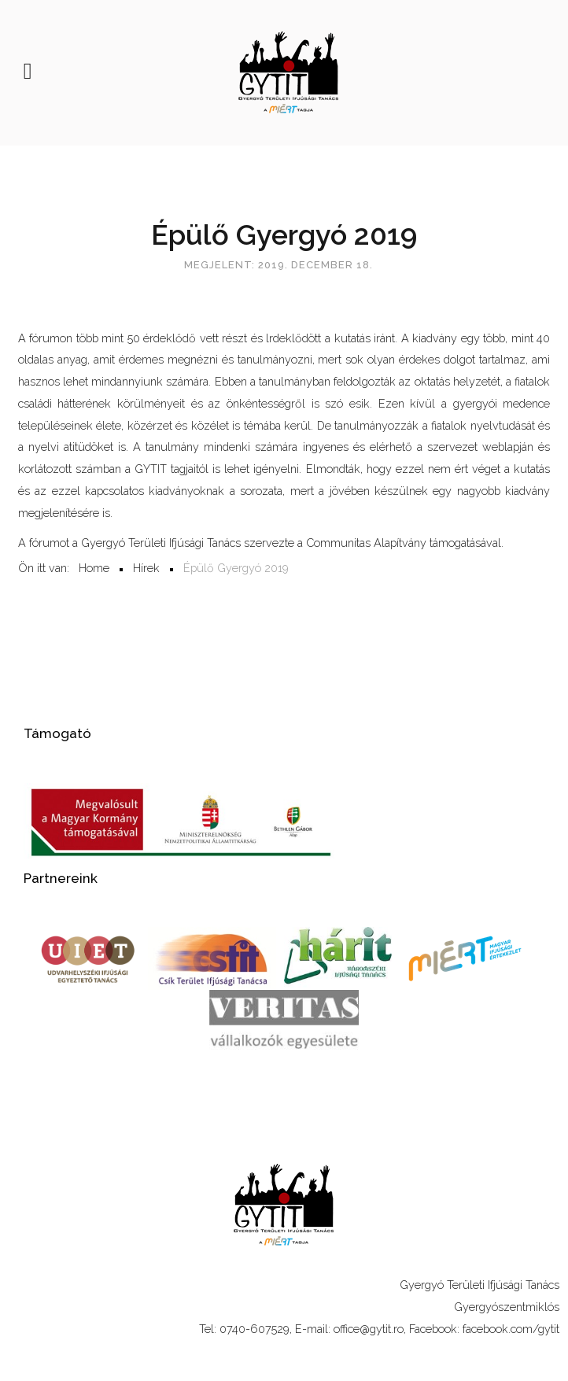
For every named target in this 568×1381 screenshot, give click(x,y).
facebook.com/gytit (511, 1328)
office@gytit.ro (369, 1328)
